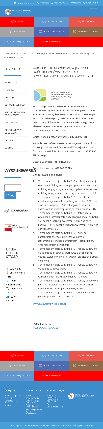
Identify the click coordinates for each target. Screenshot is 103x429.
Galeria (8, 140)
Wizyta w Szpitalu (33, 398)
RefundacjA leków (34, 409)
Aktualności (11, 82)
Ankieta (29, 395)
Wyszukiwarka (92, 3)
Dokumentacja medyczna (32, 401)
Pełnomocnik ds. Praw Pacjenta (33, 406)
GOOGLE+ (54, 327)
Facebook (77, 3)
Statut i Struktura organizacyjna (15, 114)
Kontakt (9, 147)
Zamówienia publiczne (52, 400)
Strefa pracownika (61, 3)
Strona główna (10, 53)
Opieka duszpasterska (32, 413)
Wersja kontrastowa (26, 3)
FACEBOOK (39, 327)
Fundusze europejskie (52, 396)
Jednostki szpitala (14, 104)
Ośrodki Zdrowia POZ (12, 401)
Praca (49, 404)
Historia (9, 89)
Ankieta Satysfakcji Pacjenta (17, 41)
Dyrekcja (9, 97)
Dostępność (44, 3)
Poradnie (9, 398)
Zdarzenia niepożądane (51, 41)
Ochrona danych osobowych (14, 131)
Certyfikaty (10, 122)
